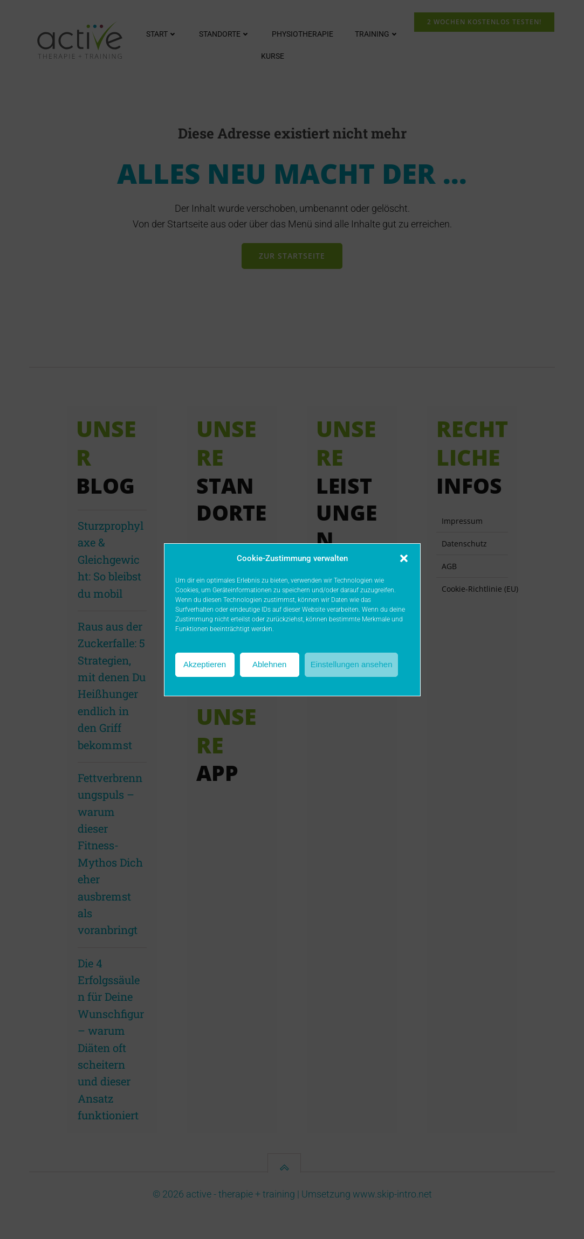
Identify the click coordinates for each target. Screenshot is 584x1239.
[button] (404, 558)
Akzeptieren (204, 664)
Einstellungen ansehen (352, 664)
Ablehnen (269, 664)
